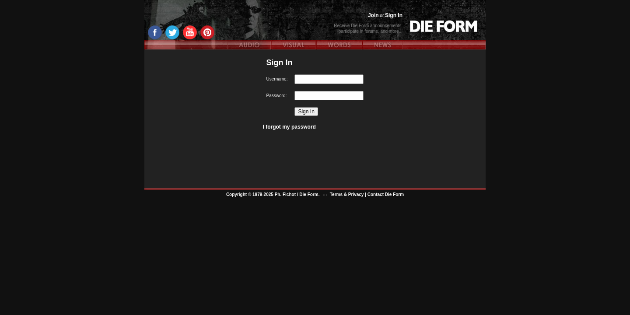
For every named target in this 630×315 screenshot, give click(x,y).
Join (373, 15)
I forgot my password (289, 127)
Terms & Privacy (347, 194)
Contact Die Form (386, 194)
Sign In (393, 15)
